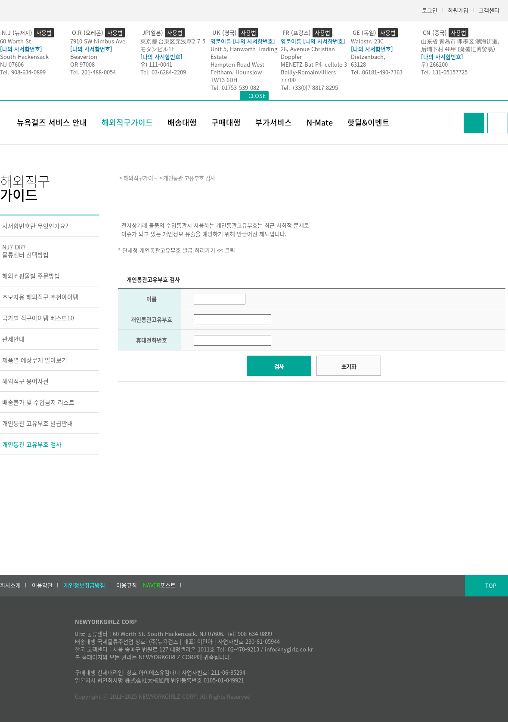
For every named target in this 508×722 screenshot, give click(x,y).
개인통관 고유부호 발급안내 (37, 423)
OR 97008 (82, 64)
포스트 (159, 585)
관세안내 (13, 339)
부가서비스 (273, 122)
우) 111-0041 (156, 64)
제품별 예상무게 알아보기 (34, 360)
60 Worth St (15, 41)
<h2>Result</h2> (311, 452)
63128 (358, 64)
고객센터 (489, 10)
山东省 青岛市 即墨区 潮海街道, (460, 41)
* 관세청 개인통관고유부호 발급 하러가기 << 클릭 (176, 250)
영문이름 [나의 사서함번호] (243, 41)
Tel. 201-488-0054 (93, 72)
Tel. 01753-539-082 (235, 87)
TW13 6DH (224, 80)
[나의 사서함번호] (21, 49)
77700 (288, 80)
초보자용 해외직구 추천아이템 (40, 296)
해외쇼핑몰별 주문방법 (31, 275)
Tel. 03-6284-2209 (163, 72)
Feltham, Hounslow (236, 72)
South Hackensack (24, 56)
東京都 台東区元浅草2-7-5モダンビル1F (172, 45)
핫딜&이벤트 (368, 122)
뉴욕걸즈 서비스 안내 (52, 122)
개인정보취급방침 (84, 585)
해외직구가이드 (127, 122)
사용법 (44, 32)
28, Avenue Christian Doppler (308, 53)
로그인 (429, 10)
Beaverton (83, 56)
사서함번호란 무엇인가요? (35, 225)
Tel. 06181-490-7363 (377, 72)
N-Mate (320, 122)
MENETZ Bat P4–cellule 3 (314, 64)
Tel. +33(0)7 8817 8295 (309, 87)
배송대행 (182, 122)
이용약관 (42, 585)
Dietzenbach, (368, 56)
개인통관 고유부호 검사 (32, 444)
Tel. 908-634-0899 (23, 72)
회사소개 (10, 585)
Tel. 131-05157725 (444, 72)
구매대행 (226, 122)
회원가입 (458, 10)
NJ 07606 (12, 64)
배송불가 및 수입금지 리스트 (38, 402)
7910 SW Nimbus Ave (97, 41)
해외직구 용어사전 (25, 381)
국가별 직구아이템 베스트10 (38, 317)
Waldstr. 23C (367, 41)
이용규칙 (126, 585)
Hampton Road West (237, 64)
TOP (490, 585)
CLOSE (257, 96)
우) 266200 (434, 64)
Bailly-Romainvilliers (308, 72)
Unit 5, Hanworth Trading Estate (244, 53)
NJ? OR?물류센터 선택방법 (25, 251)
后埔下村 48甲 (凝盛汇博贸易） (460, 49)
